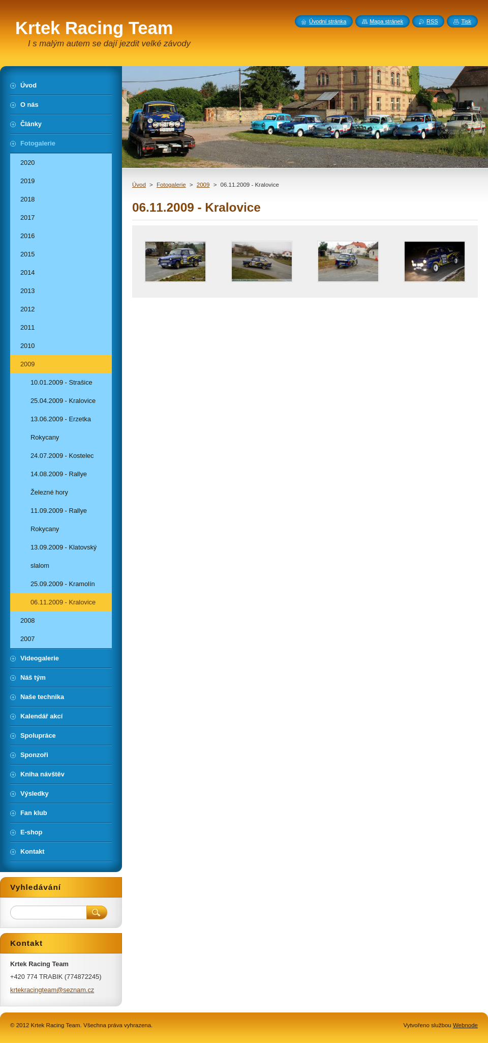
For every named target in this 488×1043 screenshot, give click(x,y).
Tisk (466, 21)
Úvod (139, 185)
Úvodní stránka (327, 21)
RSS (432, 21)
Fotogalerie (171, 185)
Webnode (465, 1025)
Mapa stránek (386, 21)
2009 (203, 185)
